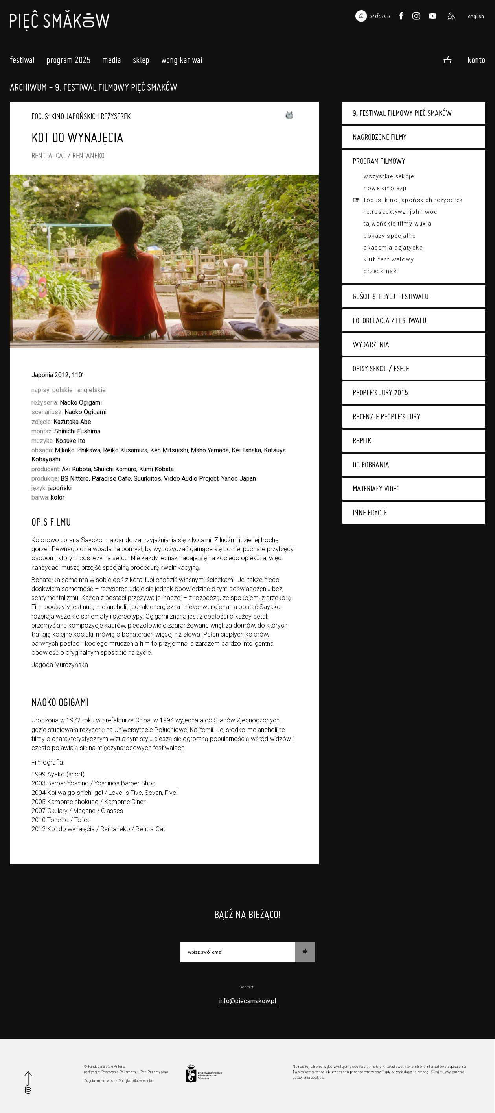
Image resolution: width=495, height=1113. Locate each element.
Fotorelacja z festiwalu (389, 320)
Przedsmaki (381, 271)
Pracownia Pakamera (118, 1072)
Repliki (363, 440)
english (476, 16)
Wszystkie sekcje (389, 176)
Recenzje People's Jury (386, 416)
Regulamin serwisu (99, 1081)
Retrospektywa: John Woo (401, 212)
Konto (476, 59)
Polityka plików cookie (136, 1081)
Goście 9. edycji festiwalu (391, 296)
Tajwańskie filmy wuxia (397, 223)
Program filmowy (379, 161)
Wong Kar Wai (181, 61)
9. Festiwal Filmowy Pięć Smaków (402, 113)
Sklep (141, 61)
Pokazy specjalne (390, 236)
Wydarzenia (371, 344)
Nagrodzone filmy (380, 137)
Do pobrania (371, 464)
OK (305, 951)
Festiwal (22, 61)
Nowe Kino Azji (385, 188)
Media (111, 61)
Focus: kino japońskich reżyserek (413, 200)
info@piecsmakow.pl (247, 1001)
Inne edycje (370, 512)
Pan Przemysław (154, 1072)
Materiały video (376, 488)
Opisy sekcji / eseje (381, 368)
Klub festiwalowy (389, 259)
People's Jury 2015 (380, 392)
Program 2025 (68, 61)
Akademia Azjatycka (393, 247)
